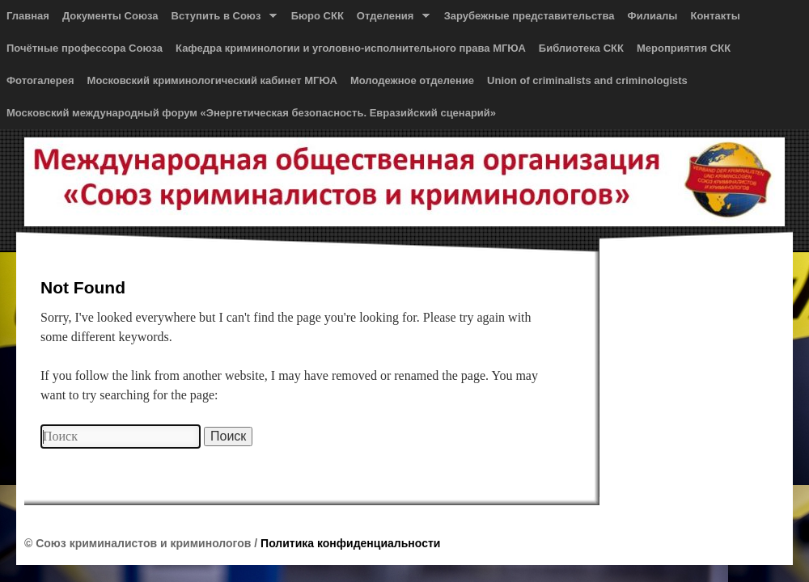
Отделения (390, 19)
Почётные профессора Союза (84, 48)
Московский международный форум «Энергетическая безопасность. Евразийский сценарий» (251, 113)
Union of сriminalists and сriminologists (587, 80)
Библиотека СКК (581, 48)
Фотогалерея (40, 80)
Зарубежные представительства (529, 16)
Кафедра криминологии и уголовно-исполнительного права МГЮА (351, 48)
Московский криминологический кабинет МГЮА (212, 80)
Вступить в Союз (221, 19)
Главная (27, 16)
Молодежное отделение (412, 80)
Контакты (714, 16)
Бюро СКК (317, 16)
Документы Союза (110, 16)
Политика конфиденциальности (350, 543)
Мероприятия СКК (684, 48)
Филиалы (653, 16)
